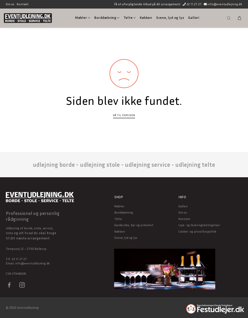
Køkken (146, 17)
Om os (10, 4)
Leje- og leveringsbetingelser (199, 225)
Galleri (193, 17)
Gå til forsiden (124, 115)
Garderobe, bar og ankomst (133, 225)
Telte (130, 17)
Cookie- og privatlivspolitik (197, 231)
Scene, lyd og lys (170, 17)
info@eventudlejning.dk (225, 4)
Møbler (82, 17)
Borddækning (107, 17)
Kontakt (23, 4)
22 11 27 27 (194, 4)
